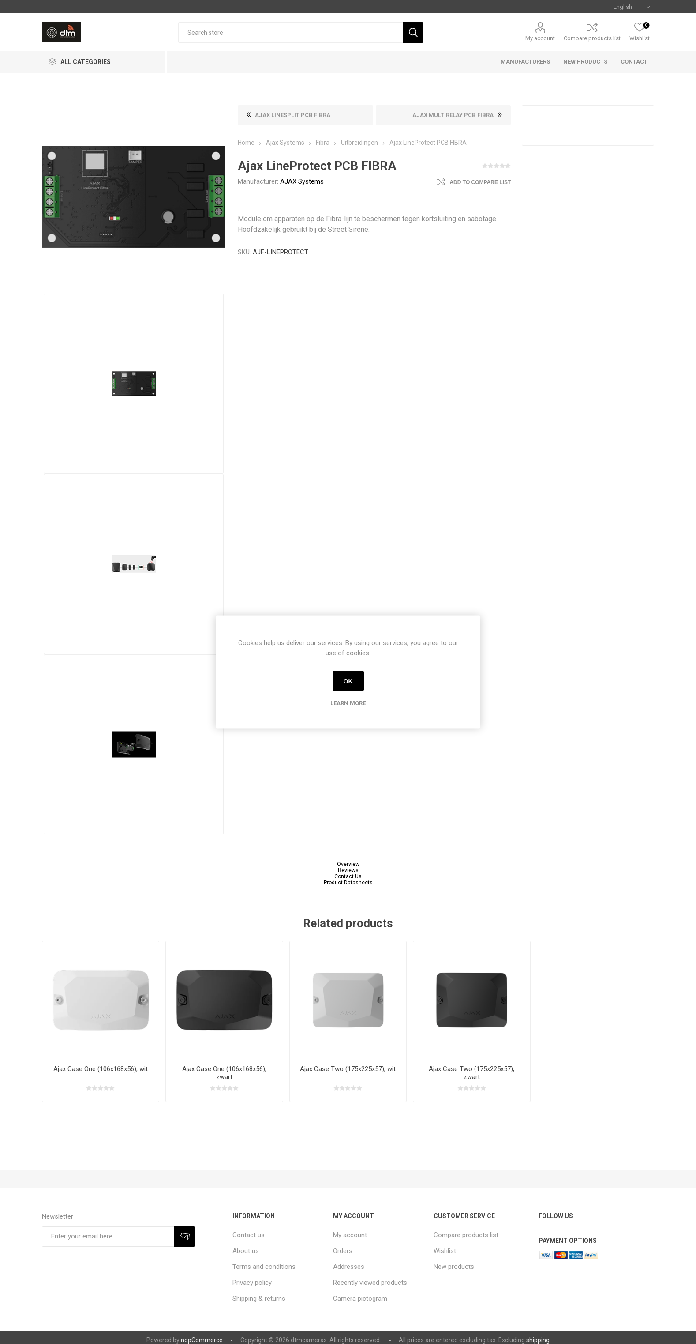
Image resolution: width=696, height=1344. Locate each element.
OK (348, 680)
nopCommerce (202, 1340)
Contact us (248, 1235)
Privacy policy (252, 1283)
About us (245, 1251)
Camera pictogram (360, 1298)
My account (540, 38)
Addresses (348, 1267)
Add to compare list (480, 182)
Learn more (348, 703)
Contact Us (348, 876)
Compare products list (592, 38)
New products (454, 1267)
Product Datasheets (348, 883)
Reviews (348, 870)
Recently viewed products (370, 1283)
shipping (538, 1340)
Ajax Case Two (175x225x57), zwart (471, 1073)
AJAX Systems (302, 181)
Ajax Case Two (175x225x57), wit (348, 1069)
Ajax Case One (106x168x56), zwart (224, 1073)
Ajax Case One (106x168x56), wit (100, 1069)
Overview (348, 864)
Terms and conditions (264, 1267)
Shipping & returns (258, 1298)
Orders (342, 1251)
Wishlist (445, 1251)
